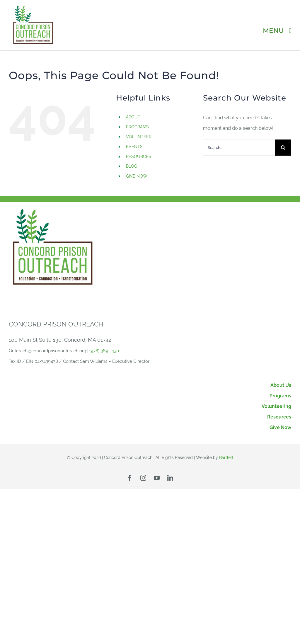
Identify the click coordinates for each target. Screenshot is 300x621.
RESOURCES (138, 156)
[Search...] (239, 147)
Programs (280, 396)
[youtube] (156, 478)
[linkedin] (170, 478)
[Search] (283, 147)
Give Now (280, 427)
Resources (279, 417)
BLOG (131, 166)
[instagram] (143, 478)
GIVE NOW (136, 176)
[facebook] (130, 478)
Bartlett (226, 457)
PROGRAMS (137, 127)
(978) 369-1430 (104, 350)
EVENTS (134, 146)
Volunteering (276, 406)
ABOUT (133, 117)
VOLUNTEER (138, 137)
